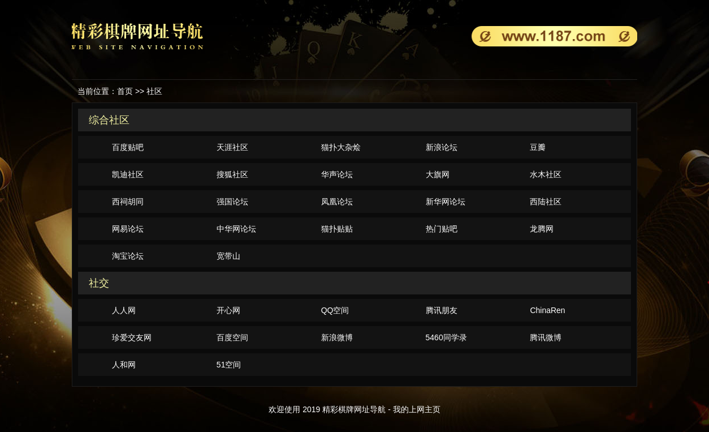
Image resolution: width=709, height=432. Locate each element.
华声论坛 (337, 174)
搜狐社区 (232, 174)
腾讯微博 (545, 337)
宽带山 (228, 255)
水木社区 (545, 174)
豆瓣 (538, 147)
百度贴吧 (128, 147)
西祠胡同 (128, 201)
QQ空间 (335, 310)
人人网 (124, 310)
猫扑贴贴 (337, 228)
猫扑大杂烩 (341, 147)
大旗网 (437, 174)
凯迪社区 (128, 174)
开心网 (228, 310)
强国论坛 (232, 201)
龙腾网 (542, 228)
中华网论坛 (236, 228)
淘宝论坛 (128, 255)
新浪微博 (337, 337)
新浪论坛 (441, 147)
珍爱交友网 (132, 337)
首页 (125, 91)
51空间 (229, 364)
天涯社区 (232, 147)
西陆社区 (545, 201)
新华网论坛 (445, 201)
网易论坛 (128, 228)
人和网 (124, 364)
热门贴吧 (441, 228)
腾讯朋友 (441, 310)
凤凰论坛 (337, 201)
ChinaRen (547, 310)
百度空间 (232, 337)
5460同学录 (446, 337)
